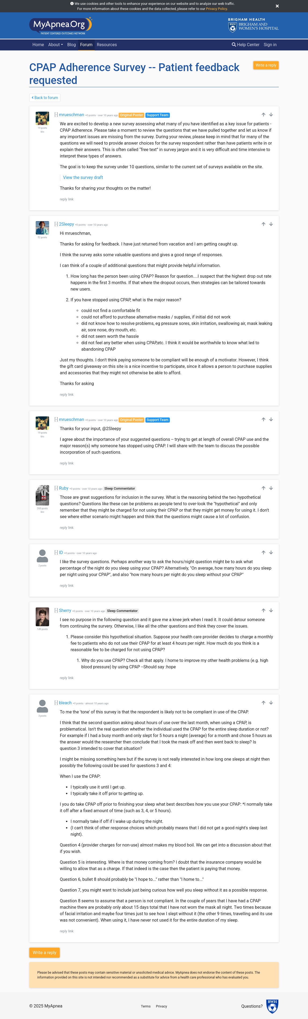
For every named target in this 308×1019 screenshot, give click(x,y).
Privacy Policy (216, 9)
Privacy (161, 1006)
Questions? (252, 1006)
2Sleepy (66, 224)
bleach (65, 702)
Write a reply (44, 952)
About (54, 44)
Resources (107, 44)
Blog (71, 44)
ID (61, 552)
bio (42, 131)
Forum (86, 44)
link (71, 199)
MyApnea (53, 1006)
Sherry (65, 610)
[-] (56, 114)
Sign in (270, 44)
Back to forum (45, 98)
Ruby (63, 488)
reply (63, 199)
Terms (146, 1006)
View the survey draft (83, 177)
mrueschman (71, 114)
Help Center (246, 44)
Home (38, 44)
